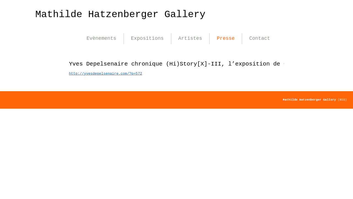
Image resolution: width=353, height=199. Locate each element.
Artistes (190, 38)
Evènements (101, 38)
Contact (259, 38)
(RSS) (342, 99)
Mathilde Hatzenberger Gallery (120, 14)
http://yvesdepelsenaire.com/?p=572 (105, 74)
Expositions (147, 38)
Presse (226, 38)
